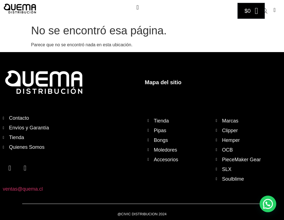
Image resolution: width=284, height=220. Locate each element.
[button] (137, 7)
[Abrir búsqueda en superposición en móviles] (264, 11)
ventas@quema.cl (23, 189)
